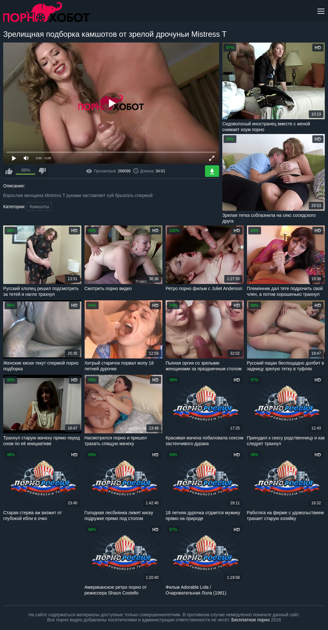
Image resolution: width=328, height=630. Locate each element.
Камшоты (39, 206)
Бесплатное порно (250, 619)
